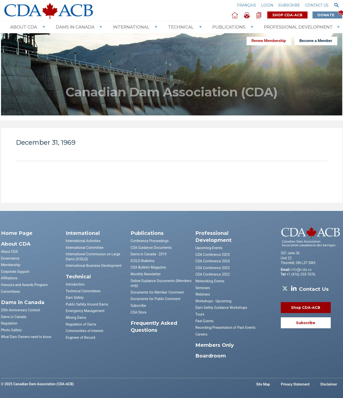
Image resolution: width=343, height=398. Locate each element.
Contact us (317, 5)
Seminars (202, 288)
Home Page (16, 233)
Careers (201, 334)
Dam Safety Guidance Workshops (221, 308)
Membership (10, 265)
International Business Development (94, 266)
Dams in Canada (13, 317)
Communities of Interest (84, 331)
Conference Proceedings (150, 241)
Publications (228, 26)
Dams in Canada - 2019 (149, 254)
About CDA (23, 26)
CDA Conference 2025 (212, 255)
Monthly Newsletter (146, 274)
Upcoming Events (208, 248)
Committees (10, 292)
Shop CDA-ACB (287, 15)
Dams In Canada (75, 26)
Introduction (75, 284)
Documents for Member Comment (157, 292)
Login (267, 5)
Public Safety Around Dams (87, 304)
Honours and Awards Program (24, 285)
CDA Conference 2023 (212, 268)
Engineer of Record (80, 338)
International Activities (83, 241)
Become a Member (315, 40)
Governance (10, 258)
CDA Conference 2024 (212, 261)
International (131, 26)
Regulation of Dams (81, 324)
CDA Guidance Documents (151, 248)
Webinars (202, 294)
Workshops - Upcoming (213, 301)
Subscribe (289, 5)
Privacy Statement (295, 384)
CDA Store (139, 312)
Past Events (204, 321)
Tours (199, 314)
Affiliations (9, 278)
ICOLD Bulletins (143, 261)
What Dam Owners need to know (26, 337)
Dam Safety (75, 298)
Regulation (9, 323)
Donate (330, 14)
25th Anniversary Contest (20, 310)
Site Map (263, 384)
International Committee (84, 248)
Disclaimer (329, 384)
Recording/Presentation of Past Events (225, 328)
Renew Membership (269, 40)
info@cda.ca (301, 269)
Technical (181, 26)
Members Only (214, 345)
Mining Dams (76, 318)
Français (246, 5)
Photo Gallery (11, 330)
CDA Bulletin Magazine (148, 267)
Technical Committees (83, 291)
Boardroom (210, 356)
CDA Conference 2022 (212, 274)
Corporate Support (15, 272)
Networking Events (209, 281)
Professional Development (298, 26)
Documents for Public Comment (155, 299)
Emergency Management (85, 311)
